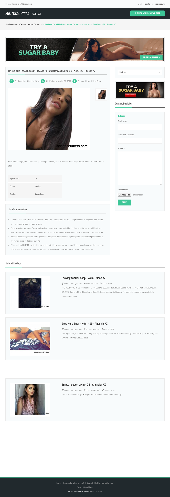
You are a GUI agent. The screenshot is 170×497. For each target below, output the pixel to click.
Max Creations (96, 491)
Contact (36, 13)
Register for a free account (154, 4)
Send (124, 202)
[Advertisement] (85, 445)
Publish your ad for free (147, 13)
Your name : (122, 121)
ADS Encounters (17, 14)
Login (140, 4)
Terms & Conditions (84, 487)
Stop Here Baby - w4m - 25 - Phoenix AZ (85, 324)
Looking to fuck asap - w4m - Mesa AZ (83, 278)
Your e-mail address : (126, 134)
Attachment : (123, 189)
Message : (121, 148)
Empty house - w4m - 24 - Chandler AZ (84, 385)
